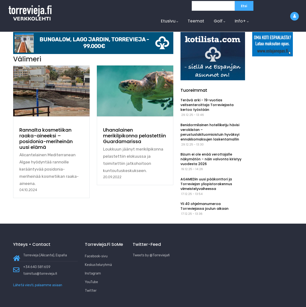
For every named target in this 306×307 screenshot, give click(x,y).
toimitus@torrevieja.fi (40, 274)
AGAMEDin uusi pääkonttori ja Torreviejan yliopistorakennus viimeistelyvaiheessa (206, 184)
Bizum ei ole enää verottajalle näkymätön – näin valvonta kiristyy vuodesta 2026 (210, 159)
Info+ (242, 21)
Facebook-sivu (96, 256)
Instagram (93, 273)
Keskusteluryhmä (98, 265)
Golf (219, 21)
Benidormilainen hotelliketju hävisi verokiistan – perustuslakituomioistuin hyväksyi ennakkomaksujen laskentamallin (209, 132)
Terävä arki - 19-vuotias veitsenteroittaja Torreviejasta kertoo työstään (207, 105)
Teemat (196, 21)
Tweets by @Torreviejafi (151, 255)
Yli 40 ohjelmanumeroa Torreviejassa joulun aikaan (204, 206)
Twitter (91, 291)
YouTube (91, 282)
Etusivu (169, 21)
